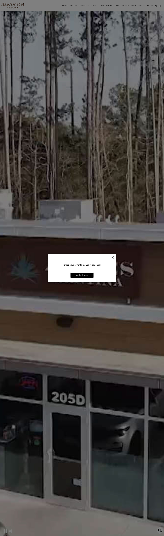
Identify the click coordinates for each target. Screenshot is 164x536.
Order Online (82, 275)
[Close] (112, 257)
